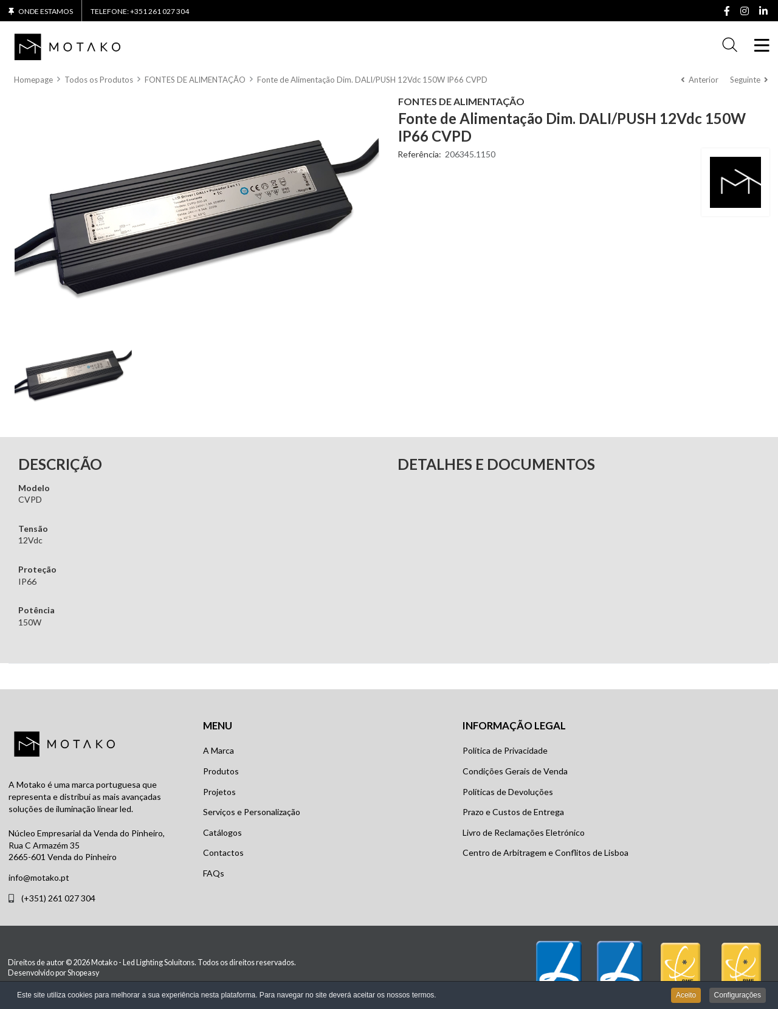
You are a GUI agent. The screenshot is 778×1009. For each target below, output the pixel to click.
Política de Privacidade (505, 750)
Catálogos (222, 832)
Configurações (737, 996)
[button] (730, 45)
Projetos (219, 792)
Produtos (221, 771)
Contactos (223, 852)
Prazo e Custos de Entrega (513, 812)
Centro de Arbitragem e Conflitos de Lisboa (545, 852)
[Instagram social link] (744, 11)
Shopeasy (83, 972)
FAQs (213, 873)
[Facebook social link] (726, 11)
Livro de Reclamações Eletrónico (524, 832)
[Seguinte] (749, 80)
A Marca (218, 750)
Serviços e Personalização (251, 812)
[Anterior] (700, 80)
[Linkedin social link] (763, 11)
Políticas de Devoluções (508, 792)
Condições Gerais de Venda (515, 771)
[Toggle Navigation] (759, 45)
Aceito (686, 996)
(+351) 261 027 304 (58, 898)
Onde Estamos (45, 11)
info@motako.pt (39, 877)
